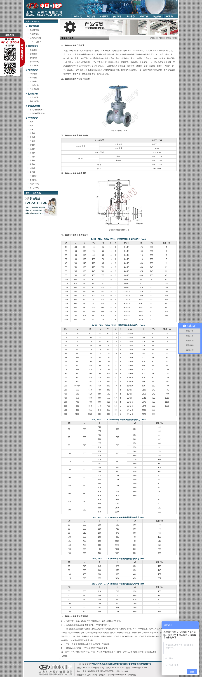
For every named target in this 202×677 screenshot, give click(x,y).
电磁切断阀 (34, 101)
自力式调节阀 (35, 38)
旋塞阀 (32, 153)
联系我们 (170, 16)
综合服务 (157, 16)
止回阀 (32, 137)
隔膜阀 (32, 164)
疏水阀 (32, 160)
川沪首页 (152, 38)
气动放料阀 (34, 89)
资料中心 (131, 16)
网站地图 (132, 675)
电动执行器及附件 (37, 109)
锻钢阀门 (33, 180)
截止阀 (32, 133)
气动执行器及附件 (37, 113)
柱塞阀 (32, 157)
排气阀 (32, 172)
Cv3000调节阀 (36, 42)
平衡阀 (32, 145)
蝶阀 (31, 125)
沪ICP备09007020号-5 (117, 675)
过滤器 (32, 141)
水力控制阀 (34, 188)
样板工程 (144, 16)
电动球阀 (33, 50)
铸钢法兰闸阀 (171, 38)
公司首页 (78, 16)
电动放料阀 (34, 65)
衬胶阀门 (33, 176)
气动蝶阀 (33, 78)
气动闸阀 (33, 81)
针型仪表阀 (34, 184)
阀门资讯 (117, 16)
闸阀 (31, 122)
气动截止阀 (34, 85)
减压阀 (32, 149)
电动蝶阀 (33, 54)
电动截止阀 (34, 62)
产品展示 (104, 16)
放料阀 (32, 168)
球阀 (31, 129)
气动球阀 (33, 74)
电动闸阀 (33, 58)
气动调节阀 (34, 34)
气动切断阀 (34, 97)
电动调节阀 (34, 30)
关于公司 (91, 16)
